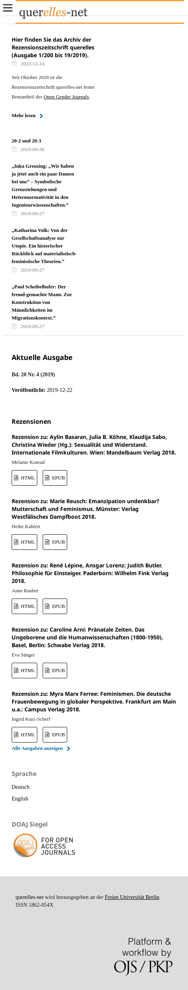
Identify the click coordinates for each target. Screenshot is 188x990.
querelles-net (30, 897)
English (20, 799)
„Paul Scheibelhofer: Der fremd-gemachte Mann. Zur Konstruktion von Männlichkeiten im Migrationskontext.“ (42, 302)
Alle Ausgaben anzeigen (37, 748)
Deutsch (21, 787)
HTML (27, 478)
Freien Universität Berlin (132, 897)
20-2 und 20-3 (26, 141)
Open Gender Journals (66, 97)
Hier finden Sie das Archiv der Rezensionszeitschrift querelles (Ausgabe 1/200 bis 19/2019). (53, 47)
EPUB (58, 478)
